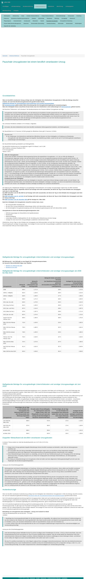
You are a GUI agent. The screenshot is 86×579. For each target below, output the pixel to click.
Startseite (5, 55)
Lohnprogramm (69, 6)
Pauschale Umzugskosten (52, 20)
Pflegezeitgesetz (7, 20)
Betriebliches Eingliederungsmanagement (20, 18)
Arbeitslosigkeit (78, 23)
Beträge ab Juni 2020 (11, 267)
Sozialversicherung (28, 6)
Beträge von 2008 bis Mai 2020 (14, 265)
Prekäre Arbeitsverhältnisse (47, 15)
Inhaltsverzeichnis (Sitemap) (54, 578)
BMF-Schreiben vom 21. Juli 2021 (14, 196)
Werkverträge (41, 18)
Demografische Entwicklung (66, 20)
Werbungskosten (66, 106)
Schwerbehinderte (17, 20)
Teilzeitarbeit (49, 18)
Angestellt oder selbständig (10, 25)
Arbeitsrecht (72, 18)
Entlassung (6, 18)
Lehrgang (15, 10)
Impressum (32, 578)
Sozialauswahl (27, 20)
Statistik (42, 20)
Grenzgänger (64, 18)
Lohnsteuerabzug (15, 6)
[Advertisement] (43, 41)
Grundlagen (6, 6)
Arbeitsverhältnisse (40, 6)
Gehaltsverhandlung (51, 23)
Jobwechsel (26, 23)
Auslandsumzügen (10, 105)
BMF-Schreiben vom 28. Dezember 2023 (16, 199)
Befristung (57, 18)
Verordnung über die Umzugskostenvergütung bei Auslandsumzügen (46, 495)
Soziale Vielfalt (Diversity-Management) (12, 23)
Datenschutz (43, 578)
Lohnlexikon (64, 578)
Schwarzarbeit (71, 15)
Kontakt (38, 578)
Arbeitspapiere (7, 15)
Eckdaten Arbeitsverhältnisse (33, 15)
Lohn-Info (5, 2)
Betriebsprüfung (7, 10)
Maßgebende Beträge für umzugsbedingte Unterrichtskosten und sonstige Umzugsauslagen (28, 103)
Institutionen (51, 6)
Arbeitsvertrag (16, 15)
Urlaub (22, 15)
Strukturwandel (69, 23)
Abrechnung (60, 6)
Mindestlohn (35, 20)
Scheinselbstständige (60, 15)
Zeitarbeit (34, 18)
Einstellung (79, 15)
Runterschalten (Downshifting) (37, 23)
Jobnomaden (60, 23)
